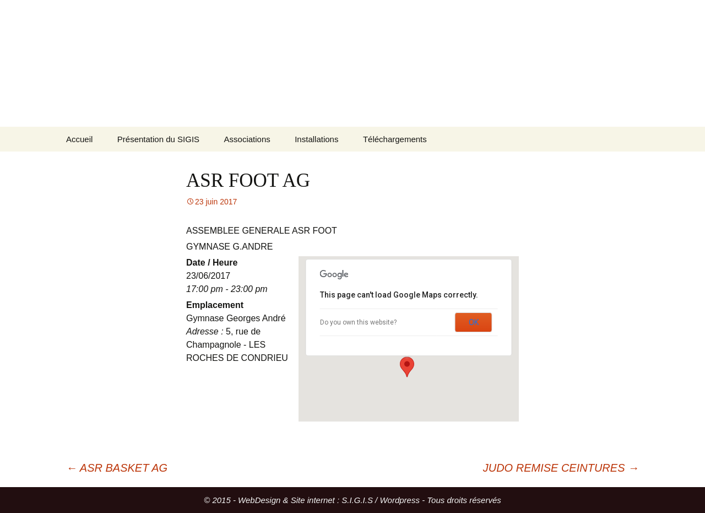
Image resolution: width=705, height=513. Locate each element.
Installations (316, 139)
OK (474, 322)
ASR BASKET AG (116, 468)
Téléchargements (395, 139)
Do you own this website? (358, 322)
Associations (247, 139)
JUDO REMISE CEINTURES (561, 468)
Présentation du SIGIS (158, 139)
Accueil (79, 139)
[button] (407, 367)
